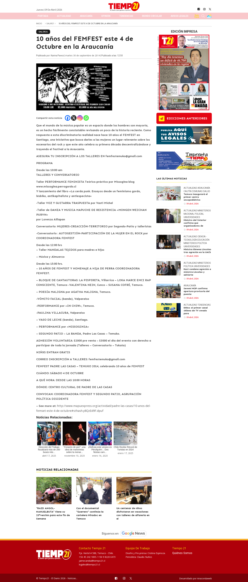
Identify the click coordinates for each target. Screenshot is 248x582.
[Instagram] (80, 118)
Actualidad (64, 16)
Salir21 (50, 23)
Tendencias (126, 16)
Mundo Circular (152, 16)
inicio (39, 23)
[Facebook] (67, 118)
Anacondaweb (204, 578)
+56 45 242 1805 (88, 556)
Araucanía (86, 16)
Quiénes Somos (182, 553)
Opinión (105, 16)
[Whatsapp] (86, 118)
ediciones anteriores (187, 118)
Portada (43, 16)
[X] (74, 118)
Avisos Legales (179, 16)
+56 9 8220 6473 (106, 556)
